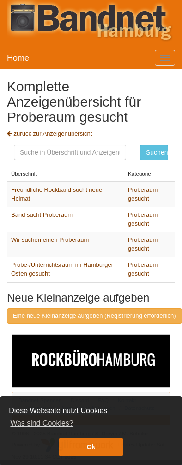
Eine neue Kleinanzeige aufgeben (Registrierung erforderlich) (94, 315)
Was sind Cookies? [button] (41, 423)
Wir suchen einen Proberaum (50, 239)
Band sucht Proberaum (42, 214)
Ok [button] (90, 447)
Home (18, 58)
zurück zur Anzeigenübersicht (49, 133)
